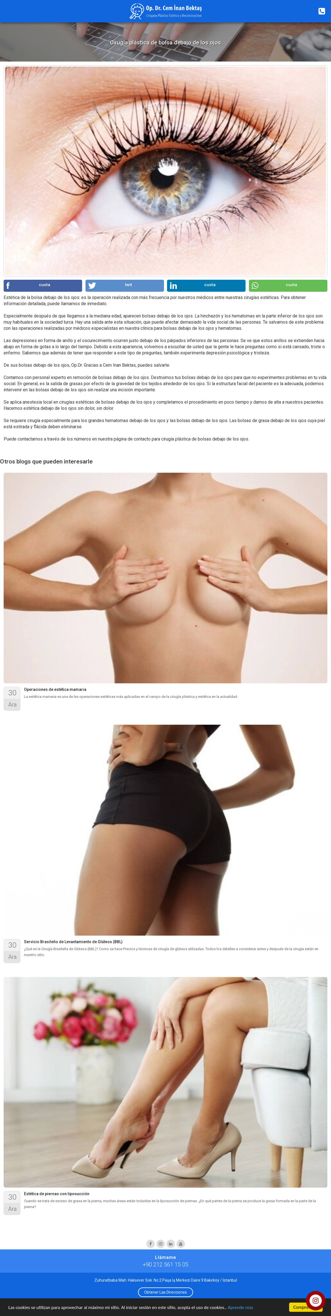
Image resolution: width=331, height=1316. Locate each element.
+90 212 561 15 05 (165, 1264)
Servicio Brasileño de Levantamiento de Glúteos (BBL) (73, 942)
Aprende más (240, 1308)
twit (110, 285)
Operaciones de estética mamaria (55, 689)
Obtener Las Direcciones (165, 1292)
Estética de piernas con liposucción (56, 1194)
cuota (28, 285)
